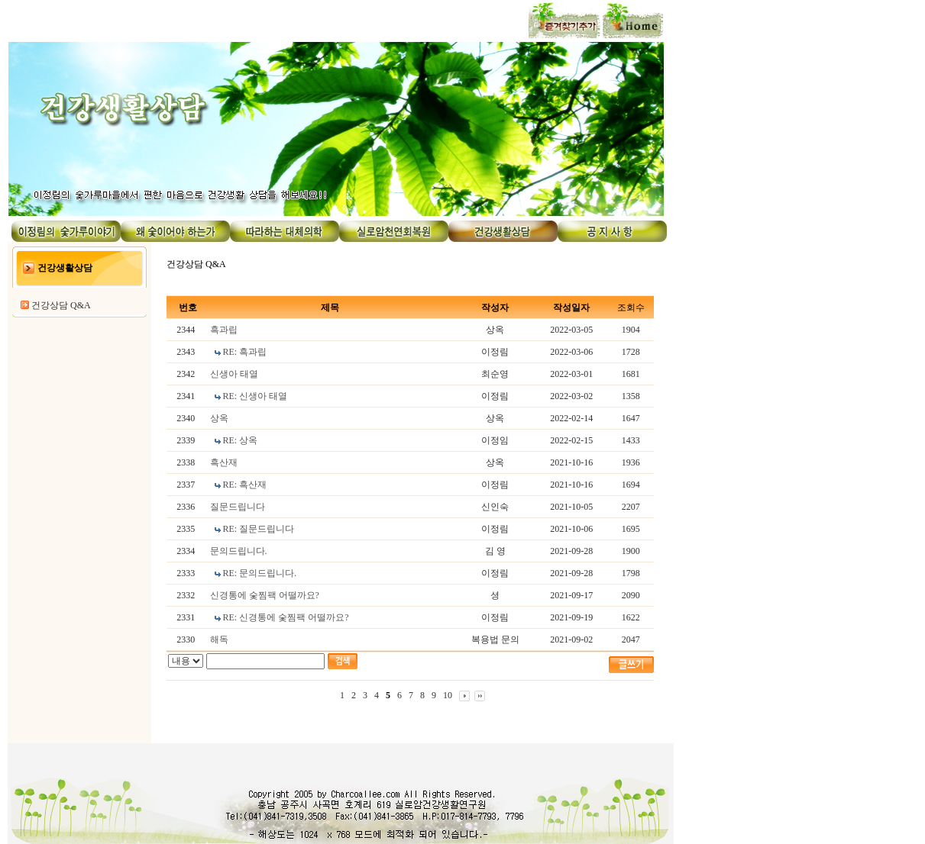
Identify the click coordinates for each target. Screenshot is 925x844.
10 (447, 695)
